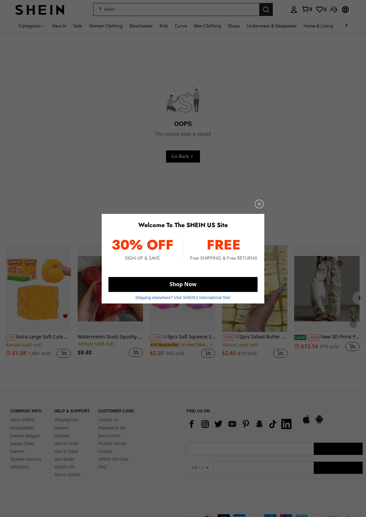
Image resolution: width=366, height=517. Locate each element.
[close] (259, 204)
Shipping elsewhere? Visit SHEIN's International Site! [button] (183, 297)
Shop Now (183, 284)
